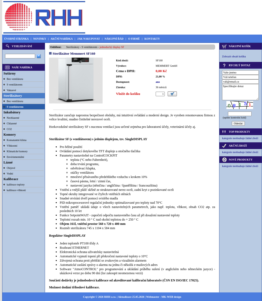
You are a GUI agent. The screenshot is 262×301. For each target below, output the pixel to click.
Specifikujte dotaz (240, 92)
